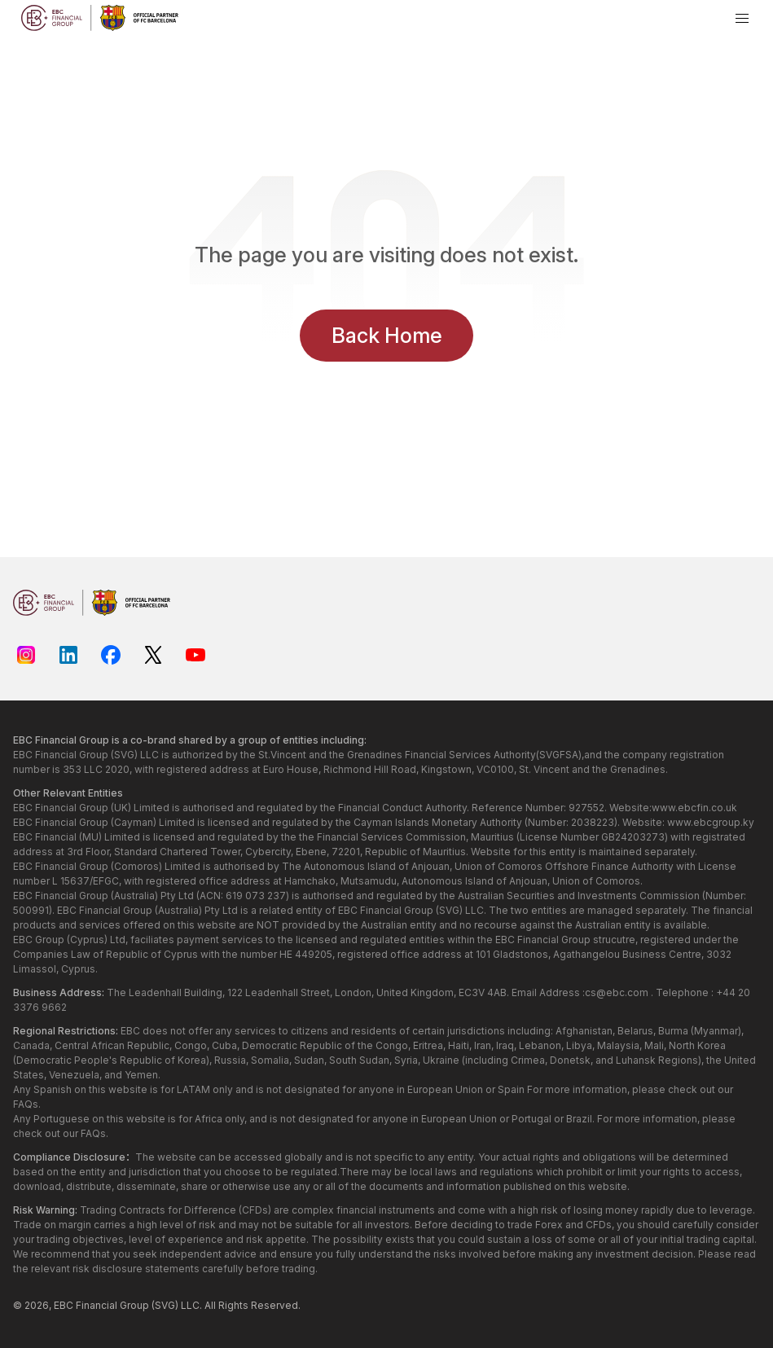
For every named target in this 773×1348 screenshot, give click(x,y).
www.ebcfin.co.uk (694, 807)
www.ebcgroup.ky (710, 822)
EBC (63, 1305)
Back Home (387, 335)
